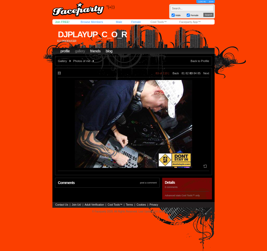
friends (95, 51)
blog (109, 51)
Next (206, 73)
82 (187, 73)
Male (119, 21)
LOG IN (201, 2)
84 (195, 73)
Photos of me (81, 61)
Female (136, 21)
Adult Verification (94, 204)
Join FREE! (62, 21)
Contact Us (61, 204)
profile (65, 51)
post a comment (148, 182)
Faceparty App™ (190, 21)
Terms (129, 204)
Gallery (62, 61)
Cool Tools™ (158, 21)
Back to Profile (200, 61)
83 (191, 73)
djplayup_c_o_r (92, 34)
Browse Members (92, 21)
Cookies (141, 204)
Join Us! (76, 204)
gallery (80, 51)
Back (176, 73)
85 (199, 73)
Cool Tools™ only (190, 195)
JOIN (211, 2)
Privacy (154, 204)
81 (183, 73)
